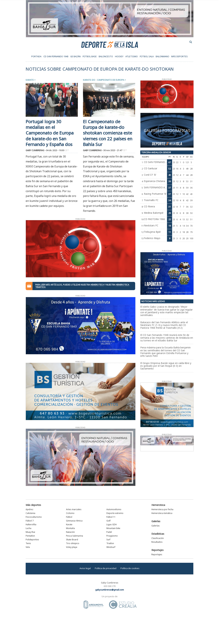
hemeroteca (97, 284)
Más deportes (33, 505)
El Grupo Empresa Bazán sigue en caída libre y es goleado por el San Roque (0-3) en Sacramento (165, 365)
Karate (30, 79)
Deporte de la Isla (109, 44)
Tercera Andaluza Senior (156, 152)
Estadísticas (157, 533)
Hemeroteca (158, 505)
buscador (190, 42)
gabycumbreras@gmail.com (109, 589)
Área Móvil (93, 604)
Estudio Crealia (123, 604)
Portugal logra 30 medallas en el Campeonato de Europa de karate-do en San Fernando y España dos (50, 133)
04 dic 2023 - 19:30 (57, 150)
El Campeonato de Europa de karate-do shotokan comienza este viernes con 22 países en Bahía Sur (107, 133)
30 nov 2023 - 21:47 (115, 150)
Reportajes (157, 550)
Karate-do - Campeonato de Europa (103, 79)
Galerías (155, 521)
